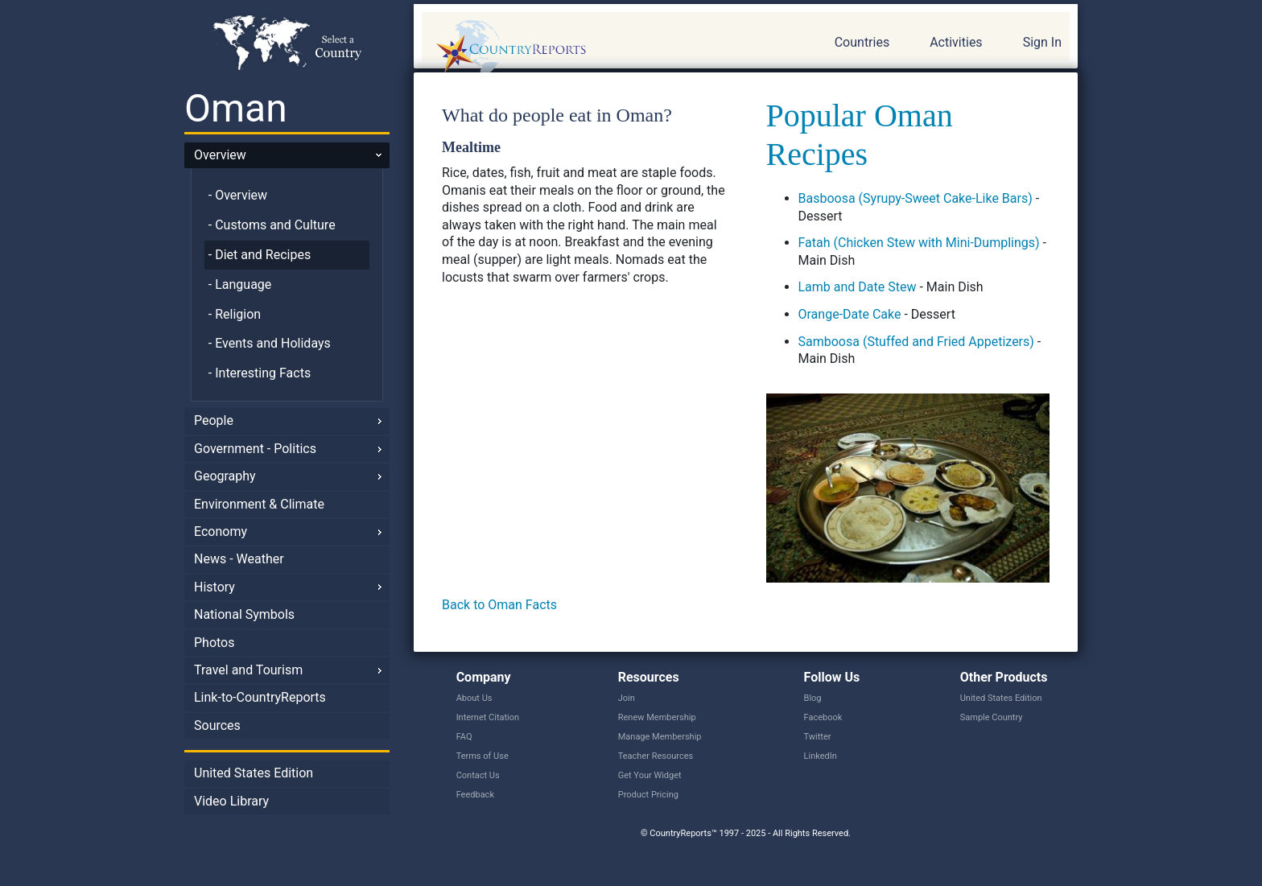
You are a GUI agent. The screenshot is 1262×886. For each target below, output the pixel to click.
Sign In (1042, 42)
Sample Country (991, 717)
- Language (240, 284)
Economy (220, 531)
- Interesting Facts (259, 373)
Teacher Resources (655, 756)
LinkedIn (820, 756)
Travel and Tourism (248, 670)
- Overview (237, 195)
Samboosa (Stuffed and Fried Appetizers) (916, 341)
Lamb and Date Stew (857, 287)
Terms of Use (482, 756)
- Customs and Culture (272, 225)
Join (626, 698)
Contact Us (478, 775)
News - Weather (239, 559)
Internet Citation (488, 717)
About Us (474, 698)
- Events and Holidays (269, 343)
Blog (813, 698)
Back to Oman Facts (499, 604)
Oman (235, 108)
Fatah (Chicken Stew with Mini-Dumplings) (919, 242)
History (214, 587)
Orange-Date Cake (849, 314)
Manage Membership (660, 736)
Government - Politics (255, 448)
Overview (220, 155)
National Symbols (244, 614)
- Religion (234, 314)
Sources (217, 725)
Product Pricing (648, 794)
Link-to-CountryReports (260, 697)
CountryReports (598, 48)
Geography (225, 476)
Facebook (823, 717)
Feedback (475, 794)
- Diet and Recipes (259, 254)
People (213, 420)
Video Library (231, 801)
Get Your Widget (650, 775)
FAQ (464, 736)
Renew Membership (657, 717)
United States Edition (253, 773)
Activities (956, 42)
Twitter (817, 736)
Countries (862, 42)
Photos (214, 642)
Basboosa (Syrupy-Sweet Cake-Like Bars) (915, 198)
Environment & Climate (259, 504)
